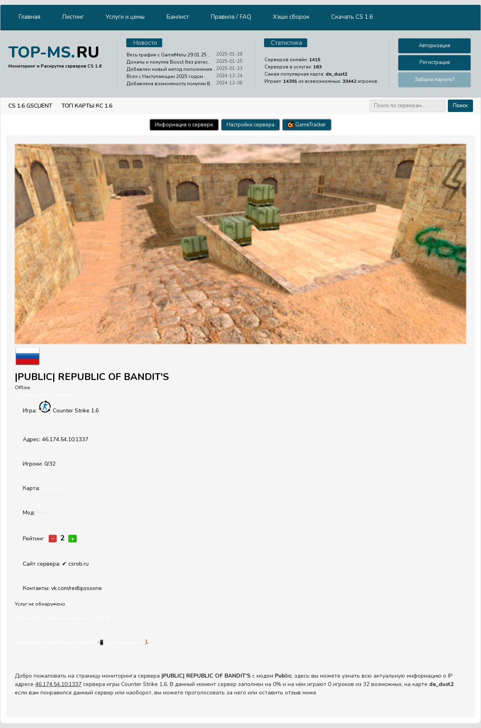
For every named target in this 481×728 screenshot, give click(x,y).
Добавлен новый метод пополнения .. (171, 69)
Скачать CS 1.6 (352, 17)
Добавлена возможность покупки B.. (170, 83)
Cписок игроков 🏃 (127, 642)
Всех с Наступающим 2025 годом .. (167, 76)
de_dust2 (53, 488)
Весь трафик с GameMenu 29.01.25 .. (168, 55)
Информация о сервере (184, 124)
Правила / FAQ (231, 17)
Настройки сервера (250, 124)
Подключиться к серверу (44, 395)
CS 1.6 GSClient (30, 106)
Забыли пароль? (434, 79)
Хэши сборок (291, 17)
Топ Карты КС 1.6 (87, 106)
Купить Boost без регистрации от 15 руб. (63, 618)
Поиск (460, 105)
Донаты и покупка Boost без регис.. (168, 62)
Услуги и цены (125, 17)
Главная (29, 17)
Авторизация (434, 45)
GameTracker (307, 124)
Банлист (177, 17)
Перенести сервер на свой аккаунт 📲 (59, 642)
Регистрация (434, 62)
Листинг (73, 17)
